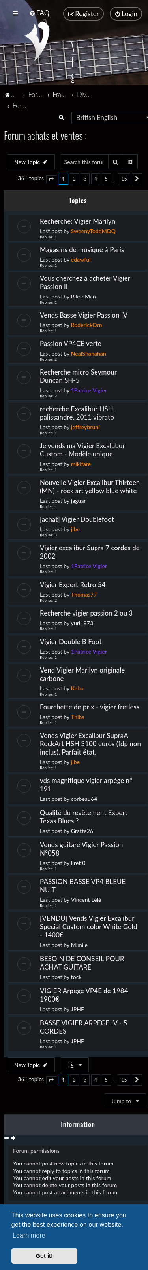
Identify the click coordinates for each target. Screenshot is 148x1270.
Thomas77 (84, 593)
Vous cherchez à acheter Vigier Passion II (85, 281)
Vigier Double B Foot (70, 641)
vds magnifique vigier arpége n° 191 (86, 784)
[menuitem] (39, 13)
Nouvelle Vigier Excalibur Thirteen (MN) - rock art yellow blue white (90, 485)
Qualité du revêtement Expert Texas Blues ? (83, 816)
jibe (75, 528)
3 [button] (85, 178)
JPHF (77, 1008)
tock (76, 976)
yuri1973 (82, 622)
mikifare (81, 463)
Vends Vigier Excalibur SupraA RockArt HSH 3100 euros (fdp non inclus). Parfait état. (90, 742)
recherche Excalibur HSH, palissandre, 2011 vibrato (77, 412)
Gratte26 (82, 830)
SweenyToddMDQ (93, 230)
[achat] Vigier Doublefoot (77, 518)
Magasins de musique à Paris (82, 249)
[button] (51, 179)
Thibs (77, 716)
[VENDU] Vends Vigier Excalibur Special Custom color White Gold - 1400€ (88, 925)
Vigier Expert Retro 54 (72, 584)
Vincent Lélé (86, 898)
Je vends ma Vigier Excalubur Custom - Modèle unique (82, 449)
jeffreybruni (85, 426)
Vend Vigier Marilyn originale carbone (82, 673)
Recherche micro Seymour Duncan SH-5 (78, 375)
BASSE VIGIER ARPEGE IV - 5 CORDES (83, 1026)
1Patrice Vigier (89, 389)
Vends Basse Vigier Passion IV (83, 314)
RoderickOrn (86, 324)
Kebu (77, 687)
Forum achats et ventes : (45, 134)
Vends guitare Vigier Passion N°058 (81, 848)
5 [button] (106, 178)
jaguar (78, 499)
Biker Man (83, 295)
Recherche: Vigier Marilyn (77, 220)
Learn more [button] (29, 1235)
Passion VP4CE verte (71, 342)
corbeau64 (84, 798)
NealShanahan (88, 352)
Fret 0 (78, 862)
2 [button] (74, 178)
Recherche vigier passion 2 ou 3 (86, 612)
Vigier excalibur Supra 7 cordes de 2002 (90, 551)
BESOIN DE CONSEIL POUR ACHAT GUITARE (82, 962)
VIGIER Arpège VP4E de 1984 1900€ (84, 994)
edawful (81, 258)
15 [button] (124, 178)
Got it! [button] (44, 1256)
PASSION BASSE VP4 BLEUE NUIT (83, 884)
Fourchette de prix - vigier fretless (89, 706)
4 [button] (95, 178)
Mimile (79, 944)
